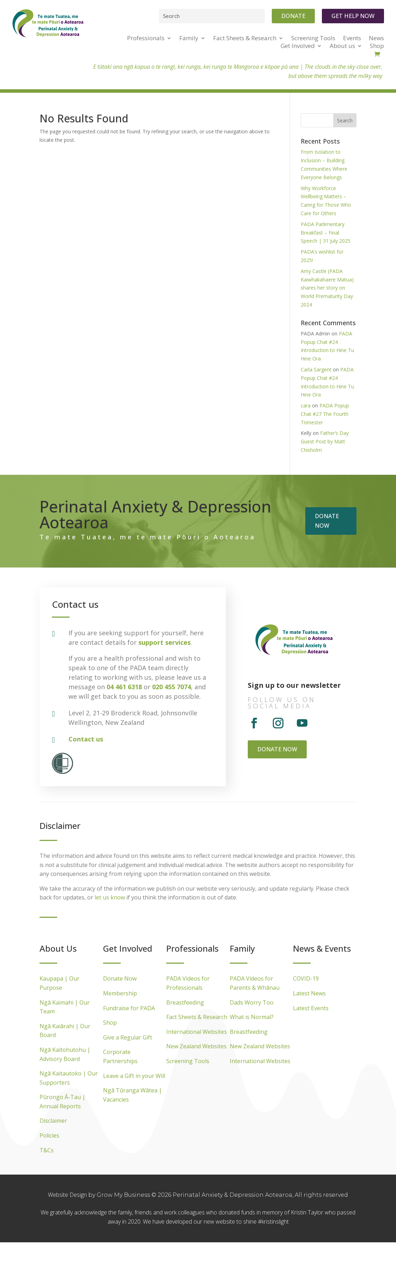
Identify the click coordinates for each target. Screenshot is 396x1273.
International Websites (196, 1032)
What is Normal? (252, 1017)
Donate (293, 16)
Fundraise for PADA (129, 1008)
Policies (49, 1135)
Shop (110, 1022)
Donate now (327, 520)
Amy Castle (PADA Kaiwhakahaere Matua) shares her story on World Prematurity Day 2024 (327, 288)
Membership (120, 993)
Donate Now (120, 978)
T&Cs (47, 1150)
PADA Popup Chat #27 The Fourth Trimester (325, 414)
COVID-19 (306, 978)
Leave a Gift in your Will (134, 1076)
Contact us (85, 739)
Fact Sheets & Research (196, 1017)
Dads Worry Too (252, 1002)
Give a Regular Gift (127, 1037)
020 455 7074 (171, 687)
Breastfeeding (185, 1002)
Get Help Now (352, 16)
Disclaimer (53, 1121)
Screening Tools (187, 1061)
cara (306, 405)
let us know (110, 897)
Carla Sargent (316, 369)
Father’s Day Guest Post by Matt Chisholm (325, 441)
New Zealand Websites (196, 1046)
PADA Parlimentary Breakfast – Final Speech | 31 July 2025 (325, 232)
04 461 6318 (124, 687)
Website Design (68, 1195)
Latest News (309, 993)
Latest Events (311, 1008)
